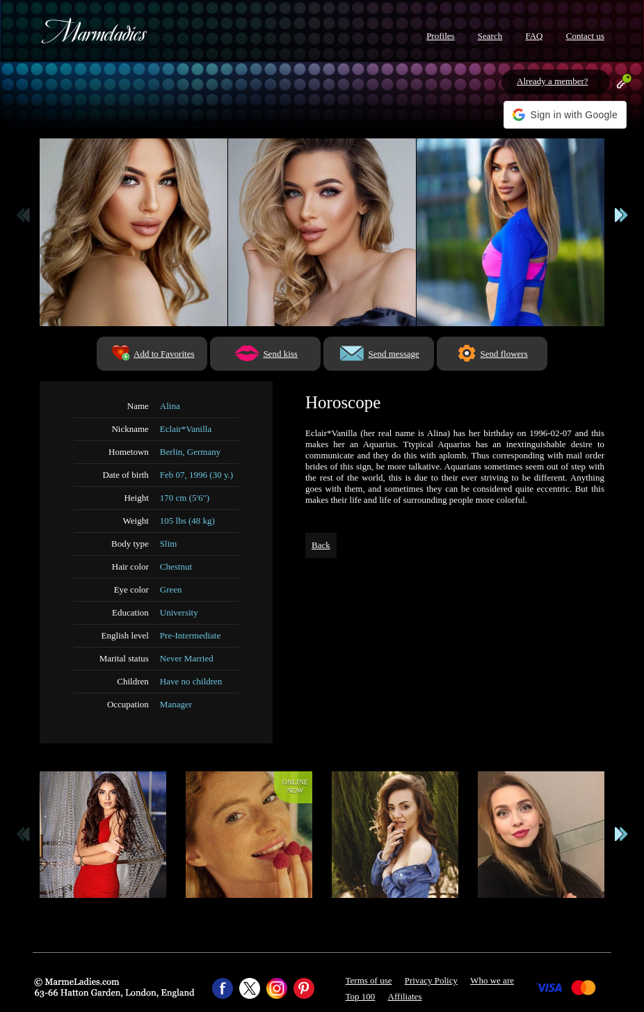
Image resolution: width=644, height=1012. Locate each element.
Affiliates (405, 996)
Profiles (440, 36)
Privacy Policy (431, 980)
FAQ (533, 36)
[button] (565, 115)
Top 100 (361, 996)
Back (321, 545)
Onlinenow (295, 786)
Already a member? (552, 81)
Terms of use (369, 980)
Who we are (492, 980)
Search (490, 36)
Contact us (585, 36)
